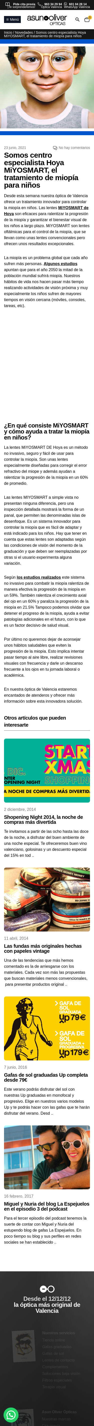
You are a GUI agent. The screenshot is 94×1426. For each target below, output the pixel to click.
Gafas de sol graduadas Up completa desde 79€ (46, 1077)
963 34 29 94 (53, 4)
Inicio (8, 32)
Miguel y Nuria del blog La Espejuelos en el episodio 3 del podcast (46, 1206)
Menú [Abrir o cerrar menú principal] (12, 19)
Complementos (55, 1367)
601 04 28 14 (78, 4)
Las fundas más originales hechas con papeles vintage (43, 948)
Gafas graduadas (57, 1347)
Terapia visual (54, 1387)
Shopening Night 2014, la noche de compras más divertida (43, 819)
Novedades (24, 32)
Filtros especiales (57, 1380)
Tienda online (53, 1340)
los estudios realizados (39, 577)
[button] (11, 1415)
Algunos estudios (60, 264)
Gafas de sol (53, 1353)
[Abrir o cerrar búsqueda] (77, 19)
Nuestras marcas (56, 1419)
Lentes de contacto (58, 1360)
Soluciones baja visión (61, 1373)
